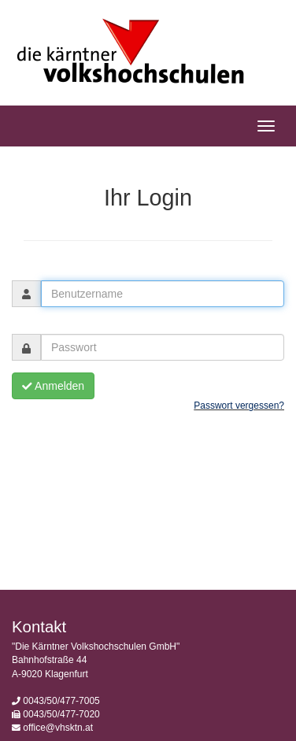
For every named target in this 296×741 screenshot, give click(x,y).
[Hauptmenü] (266, 126)
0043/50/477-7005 (61, 700)
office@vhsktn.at (58, 727)
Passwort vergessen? (239, 405)
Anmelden (53, 386)
